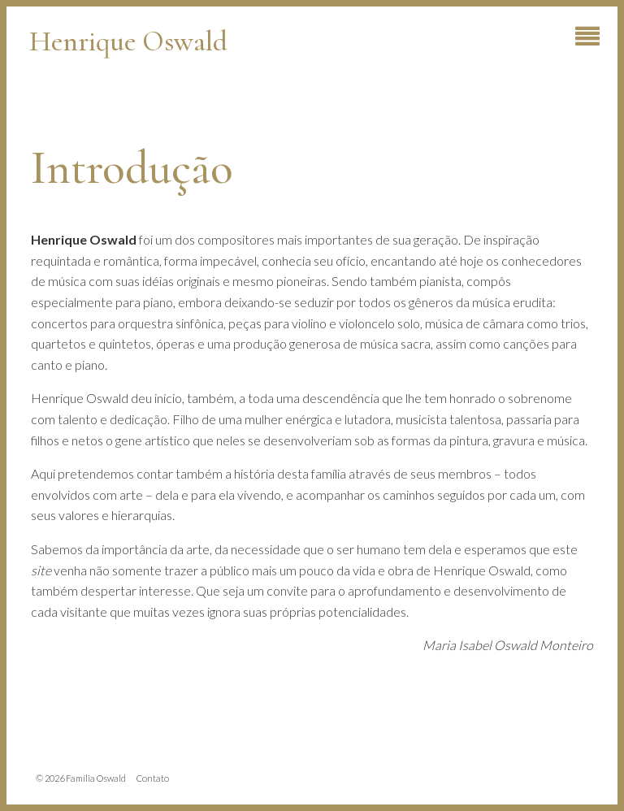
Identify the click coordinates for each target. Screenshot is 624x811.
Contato (152, 778)
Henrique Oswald (128, 41)
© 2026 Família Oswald (81, 778)
